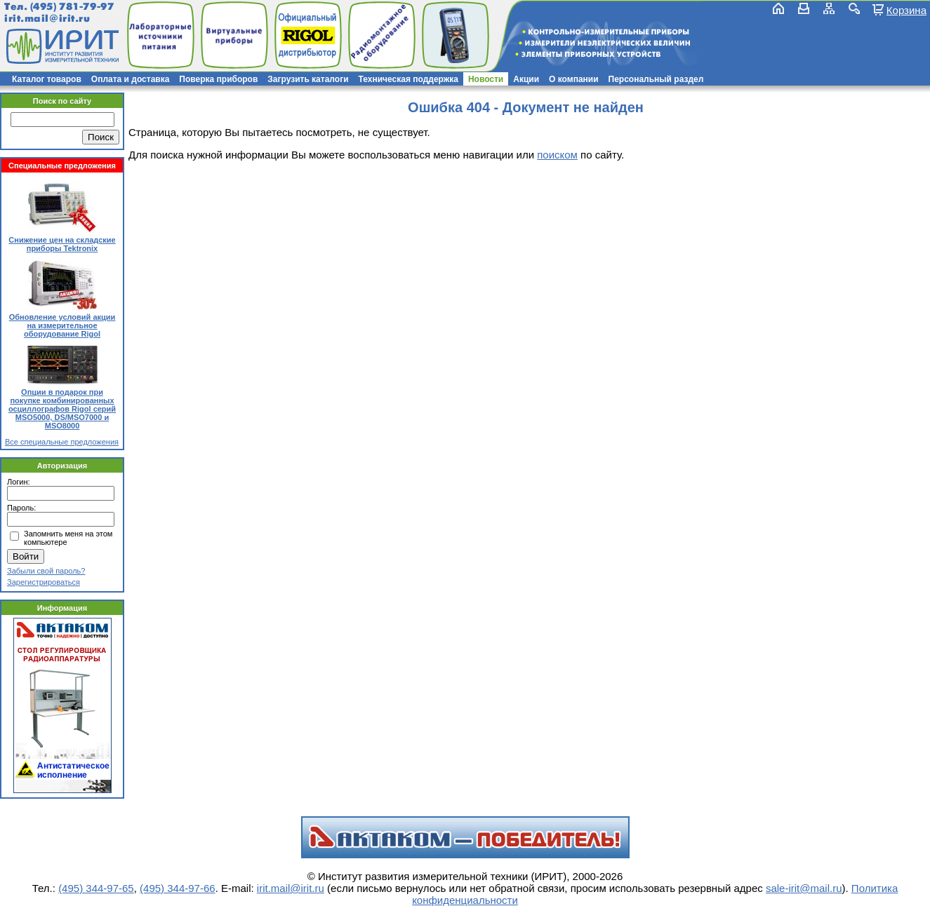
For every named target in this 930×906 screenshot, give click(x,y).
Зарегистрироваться (43, 582)
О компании (574, 79)
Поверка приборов (218, 79)
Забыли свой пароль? (46, 571)
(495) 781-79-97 (72, 6)
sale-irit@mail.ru (804, 888)
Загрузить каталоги (307, 79)
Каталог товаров (46, 79)
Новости (485, 79)
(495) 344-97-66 (177, 888)
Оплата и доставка (130, 79)
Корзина (906, 9)
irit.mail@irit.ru (47, 18)
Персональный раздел (656, 79)
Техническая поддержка (408, 79)
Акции (526, 79)
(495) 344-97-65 (96, 888)
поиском (557, 155)
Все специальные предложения (62, 442)
